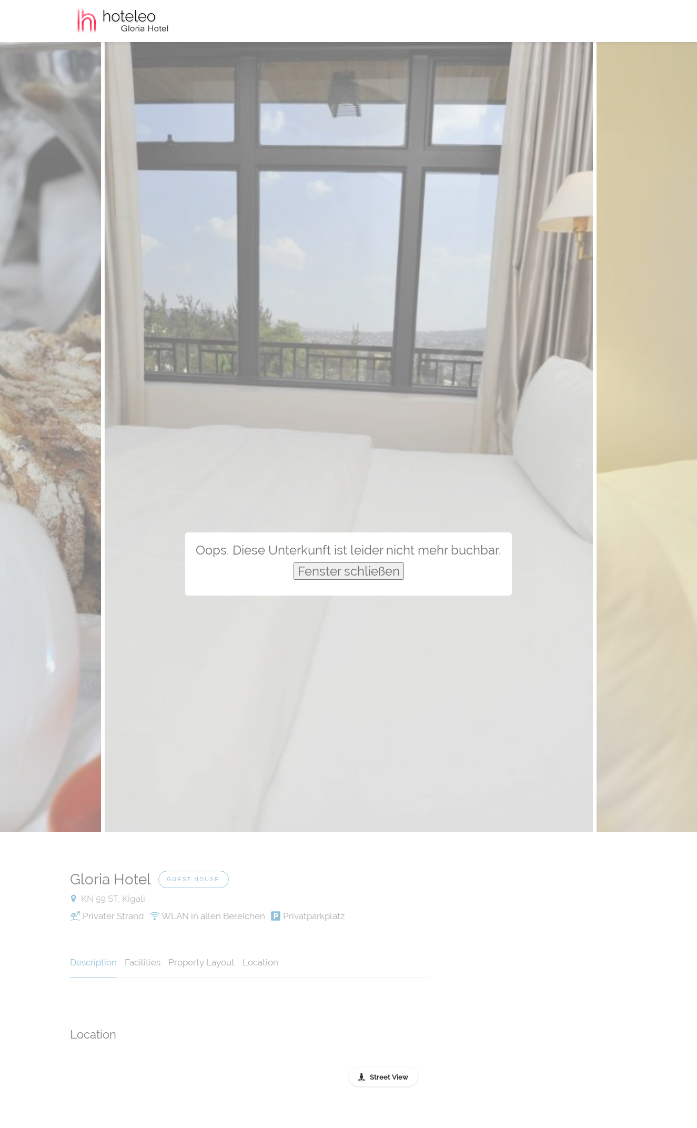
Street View (389, 1077)
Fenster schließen (349, 571)
